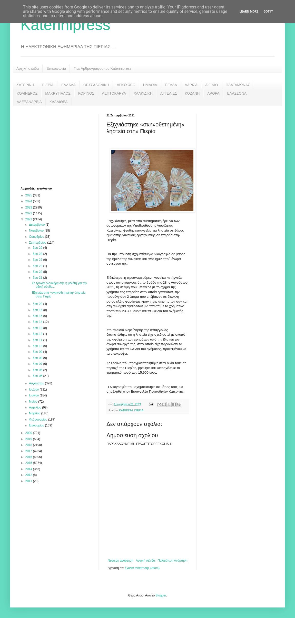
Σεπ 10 (38, 346)
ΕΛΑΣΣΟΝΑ (237, 93)
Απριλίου (35, 407)
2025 (29, 195)
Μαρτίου (35, 413)
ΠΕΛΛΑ (171, 85)
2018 (29, 445)
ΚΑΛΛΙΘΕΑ (59, 102)
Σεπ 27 (38, 260)
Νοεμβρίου (37, 230)
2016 (29, 457)
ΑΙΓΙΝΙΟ (211, 85)
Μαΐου (33, 401)
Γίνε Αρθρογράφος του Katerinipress (102, 68)
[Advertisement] (59, 146)
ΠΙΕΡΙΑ (48, 85)
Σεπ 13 (38, 328)
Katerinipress (65, 24)
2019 (29, 439)
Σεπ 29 (38, 248)
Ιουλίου (34, 389)
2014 (29, 469)
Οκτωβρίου (37, 236)
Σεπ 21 (38, 278)
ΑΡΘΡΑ (213, 93)
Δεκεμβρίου (37, 224)
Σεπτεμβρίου (38, 242)
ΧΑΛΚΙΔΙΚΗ (143, 93)
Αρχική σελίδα (27, 68)
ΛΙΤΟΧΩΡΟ (126, 85)
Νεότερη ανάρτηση (120, 560)
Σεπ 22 (38, 272)
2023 (29, 207)
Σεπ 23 (38, 266)
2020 (29, 433)
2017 (29, 451)
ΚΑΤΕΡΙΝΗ (25, 85)
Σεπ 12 (38, 334)
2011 (29, 481)
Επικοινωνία (56, 68)
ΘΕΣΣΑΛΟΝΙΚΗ (96, 85)
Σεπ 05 (38, 376)
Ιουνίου (34, 395)
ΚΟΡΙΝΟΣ (86, 93)
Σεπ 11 (38, 340)
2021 (29, 219)
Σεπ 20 (38, 304)
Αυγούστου (37, 383)
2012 (29, 475)
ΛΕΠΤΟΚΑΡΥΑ (114, 93)
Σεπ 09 (38, 352)
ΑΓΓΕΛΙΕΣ (168, 93)
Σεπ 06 (38, 370)
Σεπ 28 (38, 254)
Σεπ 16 (38, 310)
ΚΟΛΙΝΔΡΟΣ (27, 93)
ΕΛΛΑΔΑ (68, 85)
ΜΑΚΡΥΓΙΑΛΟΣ (58, 93)
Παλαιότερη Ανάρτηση (173, 560)
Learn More (249, 11)
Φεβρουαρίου (38, 419)
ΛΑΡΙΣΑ (191, 85)
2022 (29, 213)
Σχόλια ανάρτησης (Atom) (142, 568)
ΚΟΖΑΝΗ (192, 93)
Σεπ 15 (38, 316)
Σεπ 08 (38, 358)
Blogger (160, 595)
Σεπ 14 (38, 322)
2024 (29, 201)
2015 (29, 463)
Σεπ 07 (38, 364)
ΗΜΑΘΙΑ (150, 85)
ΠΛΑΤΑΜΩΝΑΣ (238, 85)
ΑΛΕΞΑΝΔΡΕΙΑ (29, 102)
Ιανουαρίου (37, 425)
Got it (268, 11)
